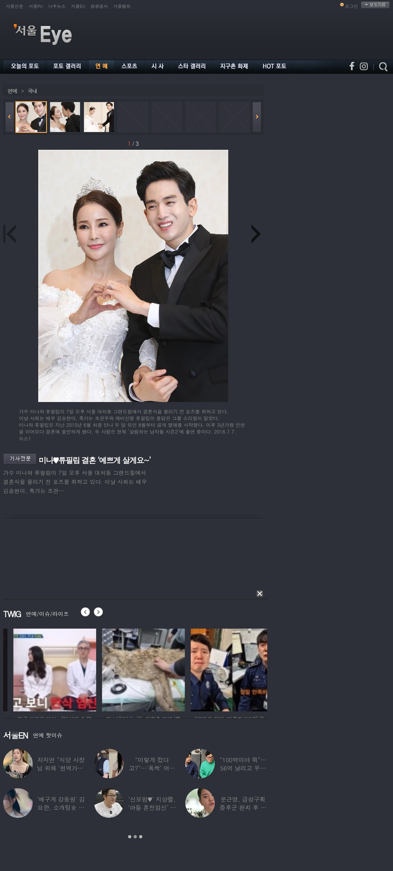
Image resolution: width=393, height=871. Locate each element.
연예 (12, 91)
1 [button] (129, 836)
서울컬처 (122, 6)
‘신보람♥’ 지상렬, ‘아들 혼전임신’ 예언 (152, 807)
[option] (88, 669)
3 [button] (140, 836)
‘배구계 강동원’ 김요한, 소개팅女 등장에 (61, 807)
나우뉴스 (56, 6)
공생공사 (99, 6)
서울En (78, 6)
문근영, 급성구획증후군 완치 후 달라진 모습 (243, 807)
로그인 (351, 6)
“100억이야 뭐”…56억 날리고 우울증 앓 (243, 768)
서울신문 (14, 6)
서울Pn (36, 6)
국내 (32, 91)
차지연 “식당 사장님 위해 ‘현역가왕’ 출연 (61, 768)
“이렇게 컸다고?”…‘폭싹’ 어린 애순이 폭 (152, 768)
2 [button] (135, 836)
